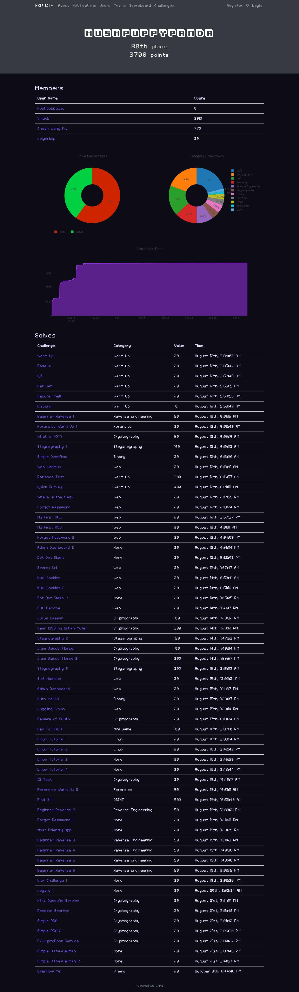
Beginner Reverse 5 (56, 860)
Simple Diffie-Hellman (57, 951)
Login (257, 6)
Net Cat (45, 386)
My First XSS (50, 527)
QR (40, 376)
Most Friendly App (55, 830)
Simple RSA (48, 921)
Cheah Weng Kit (52, 129)
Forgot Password (54, 507)
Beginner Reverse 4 (56, 850)
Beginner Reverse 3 (56, 840)
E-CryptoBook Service (58, 941)
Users (105, 6)
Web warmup (49, 467)
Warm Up (46, 356)
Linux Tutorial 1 (52, 739)
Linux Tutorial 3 (53, 759)
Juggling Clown (51, 709)
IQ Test (45, 780)
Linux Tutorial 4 (53, 769)
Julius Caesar (50, 618)
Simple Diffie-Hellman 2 (59, 961)
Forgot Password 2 (56, 537)
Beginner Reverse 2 (56, 810)
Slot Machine (49, 679)
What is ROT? (50, 437)
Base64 (44, 366)
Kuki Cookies (49, 578)
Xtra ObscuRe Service (58, 901)
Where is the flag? (56, 497)
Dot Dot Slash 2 (53, 598)
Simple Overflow (52, 457)
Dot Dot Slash (51, 558)
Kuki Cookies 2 (51, 588)
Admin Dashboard (54, 689)
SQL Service (49, 608)
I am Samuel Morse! (56, 648)
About (63, 6)
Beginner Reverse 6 (56, 870)
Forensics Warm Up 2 (58, 790)
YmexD (43, 118)
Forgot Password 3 (56, 820)
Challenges (164, 6)
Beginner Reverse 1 (56, 416)
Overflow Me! (49, 971)
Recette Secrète (53, 911)
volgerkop (47, 139)
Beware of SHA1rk (54, 719)
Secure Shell (49, 396)
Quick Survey (50, 487)
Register (235, 6)
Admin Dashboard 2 (56, 548)
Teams (120, 6)
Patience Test (51, 477)
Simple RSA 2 (50, 931)
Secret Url (47, 568)
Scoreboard (140, 6)
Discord (45, 406)
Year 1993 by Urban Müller (62, 628)
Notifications (85, 6)
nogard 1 (46, 891)
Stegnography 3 (53, 669)
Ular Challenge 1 (52, 880)
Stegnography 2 (53, 638)
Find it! (44, 800)
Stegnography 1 (52, 447)
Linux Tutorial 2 (53, 749)
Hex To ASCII (50, 729)
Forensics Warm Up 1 (57, 426)
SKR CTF (44, 5)
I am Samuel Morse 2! (58, 659)
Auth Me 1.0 (48, 699)
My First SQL (50, 517)
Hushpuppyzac (51, 108)
